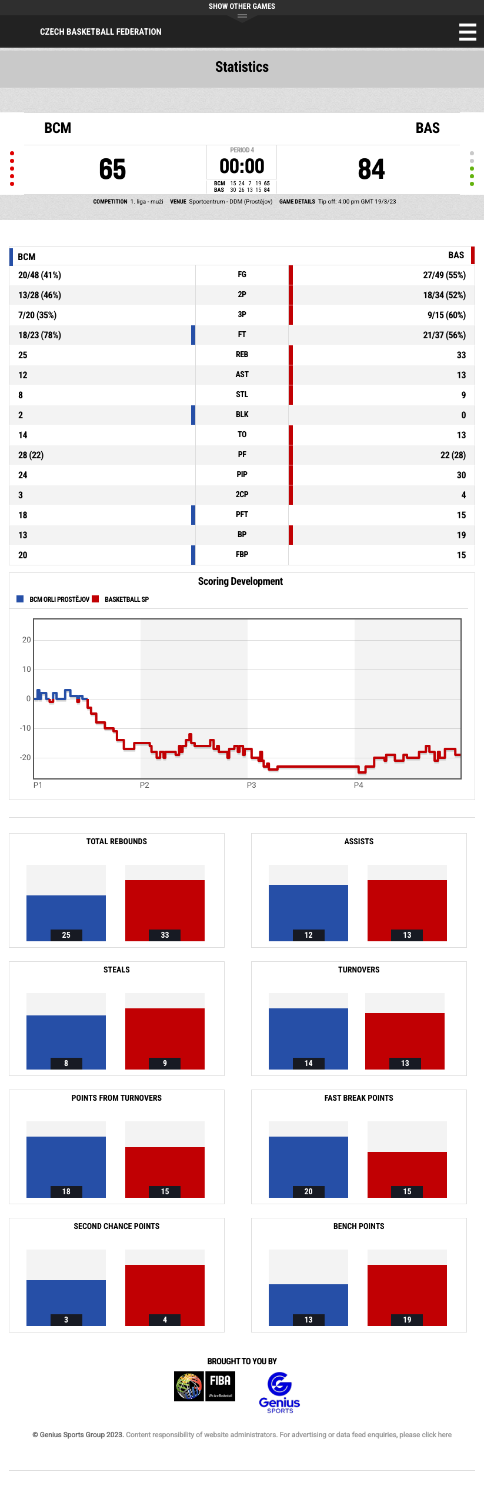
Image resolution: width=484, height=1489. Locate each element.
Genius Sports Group (279, 1392)
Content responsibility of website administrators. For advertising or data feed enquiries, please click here (289, 1435)
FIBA (204, 1392)
